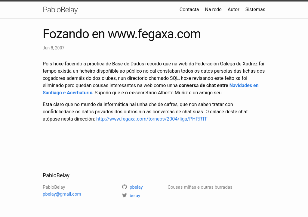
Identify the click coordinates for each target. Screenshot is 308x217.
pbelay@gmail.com (62, 194)
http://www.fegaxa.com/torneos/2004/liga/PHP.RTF (152, 119)
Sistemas (255, 9)
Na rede (213, 9)
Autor (233, 9)
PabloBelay (60, 9)
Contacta (189, 9)
